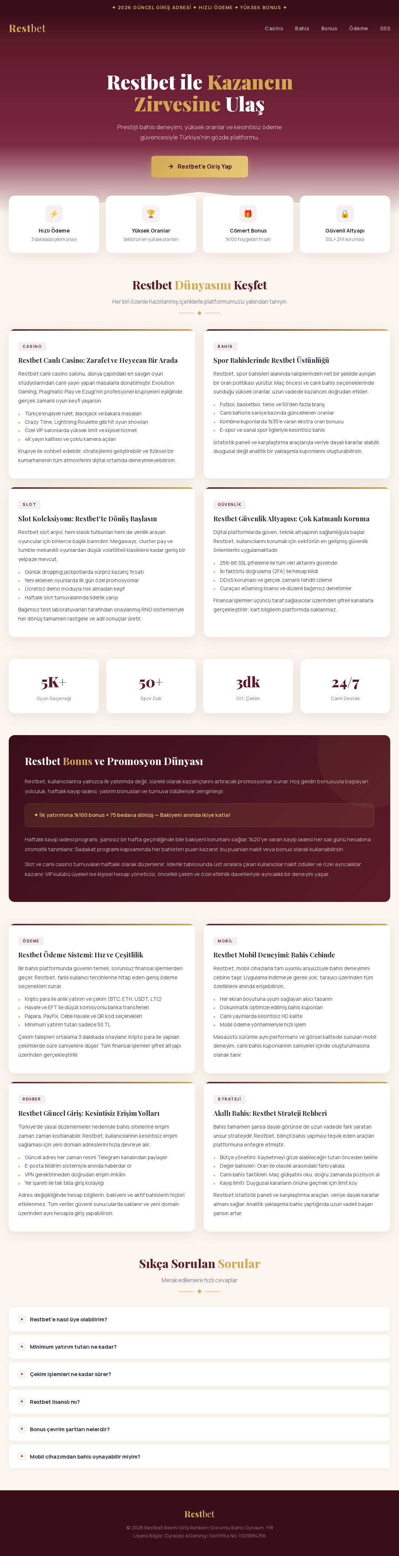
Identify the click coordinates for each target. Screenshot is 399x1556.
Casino (274, 28)
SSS (385, 28)
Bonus (329, 28)
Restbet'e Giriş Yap (199, 166)
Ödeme (358, 28)
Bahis (302, 28)
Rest (27, 28)
